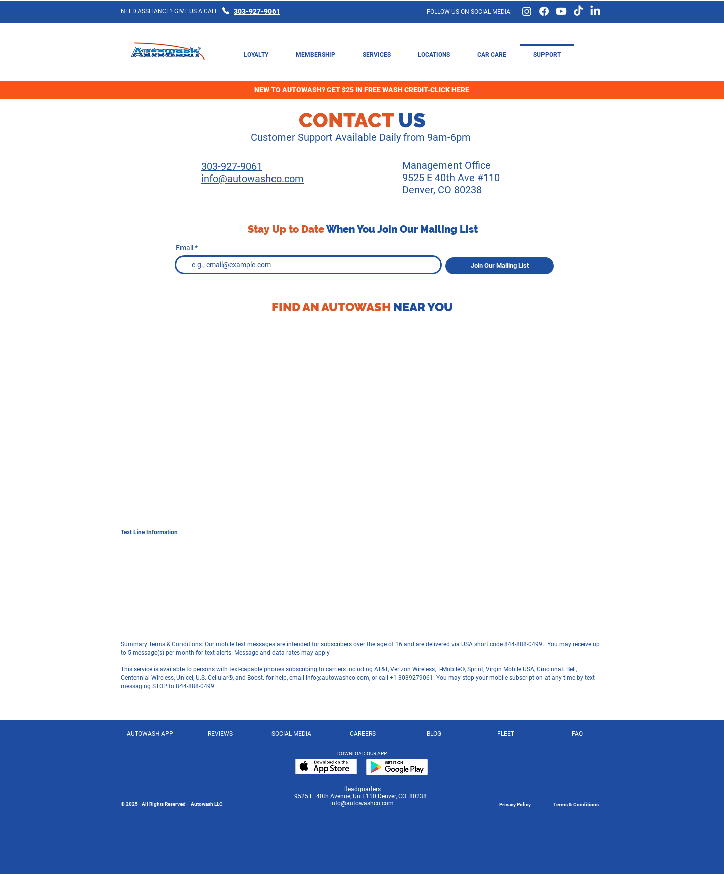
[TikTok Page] (578, 11)
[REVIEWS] (220, 734)
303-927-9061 (257, 11)
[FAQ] (577, 734)
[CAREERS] (363, 734)
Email (184, 247)
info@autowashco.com (337, 677)
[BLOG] (434, 734)
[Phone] (225, 10)
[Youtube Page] (561, 11)
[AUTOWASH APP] (150, 734)
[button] (492, 50)
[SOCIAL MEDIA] (291, 734)
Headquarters (362, 789)
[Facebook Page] (544, 11)
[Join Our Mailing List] (499, 265)
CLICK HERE (449, 89)
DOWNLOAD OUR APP (362, 753)
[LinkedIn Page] (595, 11)
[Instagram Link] (527, 11)
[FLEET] (505, 734)
